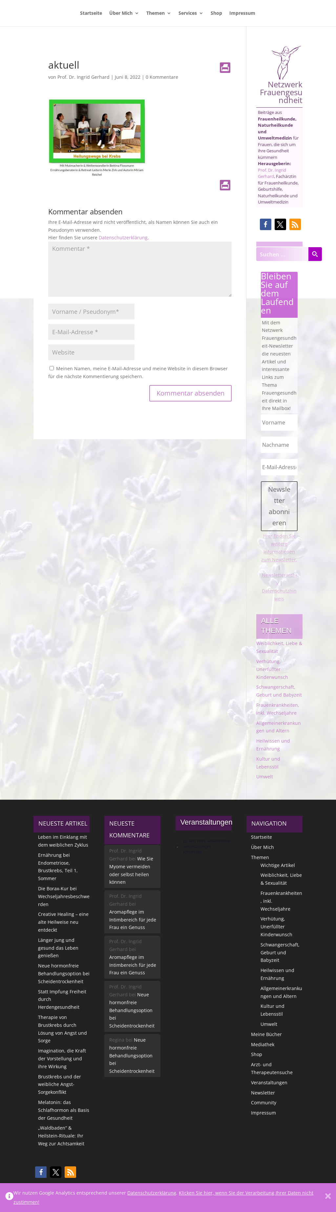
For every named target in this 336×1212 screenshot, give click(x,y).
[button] (265, 224)
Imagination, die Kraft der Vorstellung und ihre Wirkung (62, 1059)
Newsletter (263, 1093)
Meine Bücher (266, 1034)
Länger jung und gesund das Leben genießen (58, 948)
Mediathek (262, 1044)
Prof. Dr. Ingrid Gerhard (83, 77)
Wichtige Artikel (278, 865)
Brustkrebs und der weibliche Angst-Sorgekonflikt (59, 1084)
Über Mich (121, 13)
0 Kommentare (162, 77)
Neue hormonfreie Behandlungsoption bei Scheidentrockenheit (64, 974)
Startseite (91, 13)
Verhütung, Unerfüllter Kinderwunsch (272, 669)
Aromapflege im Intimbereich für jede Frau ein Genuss (132, 920)
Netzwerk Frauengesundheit (281, 74)
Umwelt (264, 776)
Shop (216, 13)
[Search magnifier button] (315, 254)
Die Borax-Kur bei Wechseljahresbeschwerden (64, 896)
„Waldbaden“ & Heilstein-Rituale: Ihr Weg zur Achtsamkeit (61, 1136)
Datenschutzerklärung (123, 237)
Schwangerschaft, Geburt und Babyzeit (280, 952)
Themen (155, 13)
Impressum (242, 13)
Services (187, 13)
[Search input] (282, 254)
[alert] (204, 846)
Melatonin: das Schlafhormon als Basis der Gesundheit (63, 1110)
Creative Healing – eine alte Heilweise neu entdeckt (63, 922)
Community (263, 1102)
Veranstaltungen (269, 1082)
